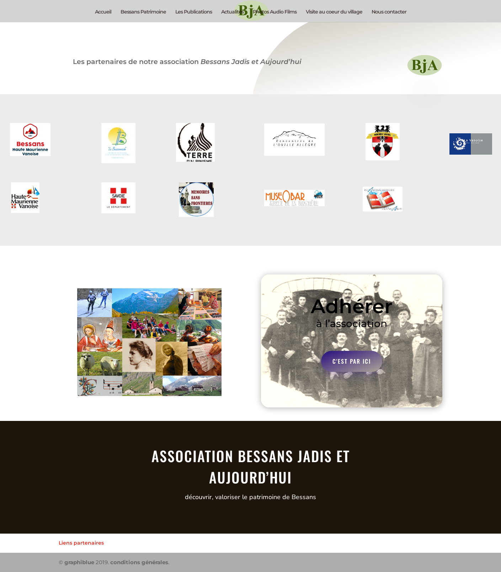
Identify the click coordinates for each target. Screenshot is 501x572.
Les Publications (193, 12)
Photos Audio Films (275, 12)
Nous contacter (389, 12)
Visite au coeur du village (334, 12)
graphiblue (79, 562)
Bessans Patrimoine (143, 12)
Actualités (232, 12)
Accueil (103, 12)
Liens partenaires (81, 543)
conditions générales (139, 562)
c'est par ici (351, 361)
